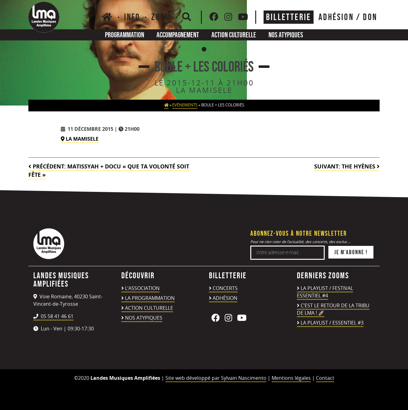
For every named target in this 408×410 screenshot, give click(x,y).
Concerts (225, 288)
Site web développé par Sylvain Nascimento (215, 378)
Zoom (161, 17)
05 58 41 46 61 (53, 316)
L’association (142, 288)
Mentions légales (291, 378)
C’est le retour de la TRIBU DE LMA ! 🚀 (333, 309)
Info (132, 17)
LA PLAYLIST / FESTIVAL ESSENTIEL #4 (325, 292)
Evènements (185, 105)
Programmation (124, 35)
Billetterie (288, 17)
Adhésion (225, 298)
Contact (325, 378)
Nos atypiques (286, 35)
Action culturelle (233, 35)
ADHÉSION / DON (347, 17)
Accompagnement (177, 35)
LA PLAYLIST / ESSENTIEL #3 (332, 322)
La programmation (150, 298)
